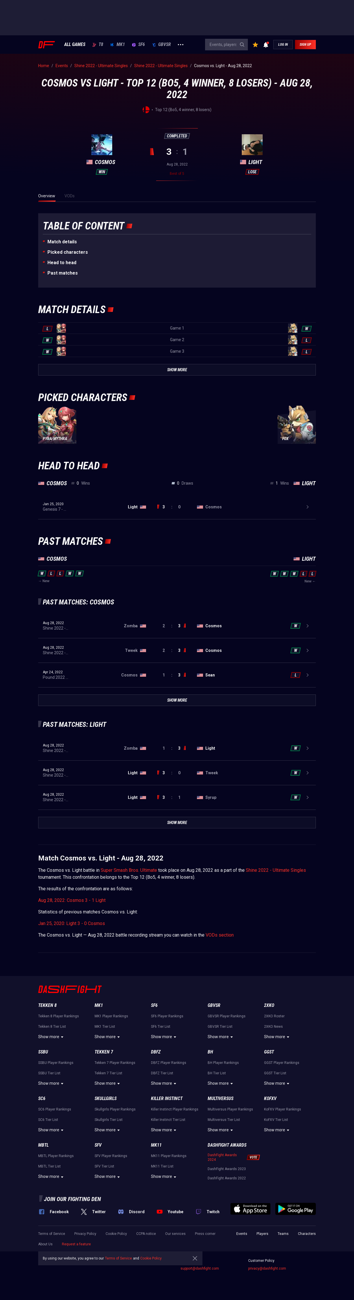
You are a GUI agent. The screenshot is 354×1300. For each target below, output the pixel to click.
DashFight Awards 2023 (227, 1169)
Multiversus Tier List (224, 1120)
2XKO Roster (274, 1016)
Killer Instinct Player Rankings (174, 1109)
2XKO (269, 1005)
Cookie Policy (116, 1234)
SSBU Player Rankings (55, 1063)
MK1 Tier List (105, 1027)
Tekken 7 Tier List (108, 1073)
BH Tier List (217, 1073)
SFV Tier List (104, 1166)
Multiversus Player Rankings (230, 1109)
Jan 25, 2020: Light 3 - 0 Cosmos (71, 923)
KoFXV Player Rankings (282, 1109)
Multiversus (220, 1098)
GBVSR (161, 44)
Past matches (62, 273)
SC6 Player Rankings (54, 1109)
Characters (307, 1234)
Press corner (205, 1234)
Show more (51, 1037)
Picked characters (67, 252)
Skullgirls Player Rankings (115, 1109)
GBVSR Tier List (220, 1027)
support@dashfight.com (199, 1268)
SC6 (41, 1098)
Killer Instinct (166, 1098)
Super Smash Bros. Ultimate (129, 870)
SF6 (138, 44)
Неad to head (61, 262)
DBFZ (156, 1052)
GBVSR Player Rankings (227, 1016)
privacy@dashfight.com (267, 1268)
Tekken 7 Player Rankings (115, 1063)
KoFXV (270, 1098)
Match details (62, 241)
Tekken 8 (47, 1005)
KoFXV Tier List (276, 1120)
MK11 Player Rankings (169, 1156)
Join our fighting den (72, 1199)
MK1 (117, 44)
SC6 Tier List (48, 1120)
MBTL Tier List (49, 1166)
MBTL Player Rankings (56, 1156)
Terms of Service (51, 1234)
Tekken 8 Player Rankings (58, 1016)
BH (210, 1052)
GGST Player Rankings (281, 1063)
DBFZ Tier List (162, 1073)
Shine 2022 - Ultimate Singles (276, 870)
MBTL (43, 1145)
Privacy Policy (85, 1234)
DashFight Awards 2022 (227, 1178)
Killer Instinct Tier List (168, 1120)
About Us (45, 1244)
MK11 (156, 1145)
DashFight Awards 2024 (222, 1157)
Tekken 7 (104, 1052)
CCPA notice (146, 1234)
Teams (283, 1234)
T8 (97, 44)
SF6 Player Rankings (167, 1016)
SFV (98, 1145)
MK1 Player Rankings (111, 1016)
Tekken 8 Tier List (52, 1027)
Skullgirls (106, 1098)
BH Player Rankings (223, 1063)
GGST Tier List (275, 1073)
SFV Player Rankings (111, 1156)
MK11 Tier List (162, 1166)
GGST (269, 1052)
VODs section (220, 935)
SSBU (43, 1052)
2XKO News (273, 1027)
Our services (175, 1234)
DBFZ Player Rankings (168, 1063)
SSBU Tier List (49, 1073)
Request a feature (76, 1244)
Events (241, 1234)
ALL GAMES (74, 44)
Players (262, 1234)
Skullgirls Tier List (109, 1120)
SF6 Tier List (160, 1027)
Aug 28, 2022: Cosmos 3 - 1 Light (72, 900)
